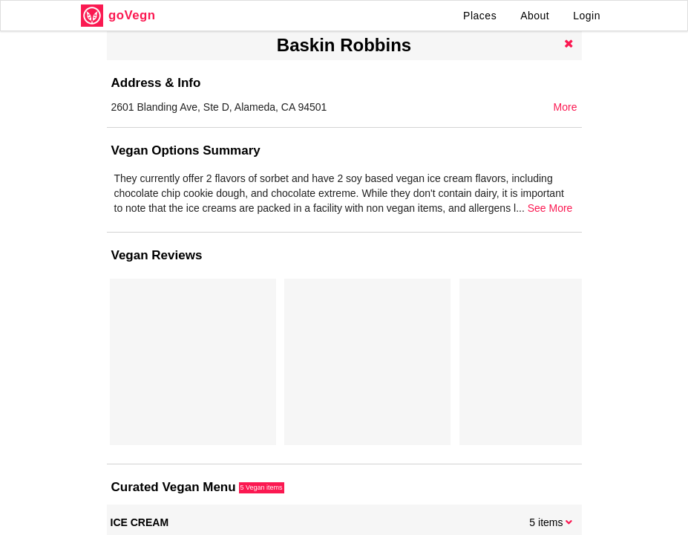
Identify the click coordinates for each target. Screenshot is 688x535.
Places (480, 16)
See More (550, 208)
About (534, 16)
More (565, 107)
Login (586, 16)
